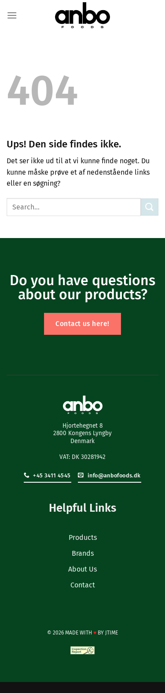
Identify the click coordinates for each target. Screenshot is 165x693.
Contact (82, 585)
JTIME (111, 633)
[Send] (149, 207)
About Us (82, 569)
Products (83, 537)
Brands (83, 553)
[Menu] (12, 15)
